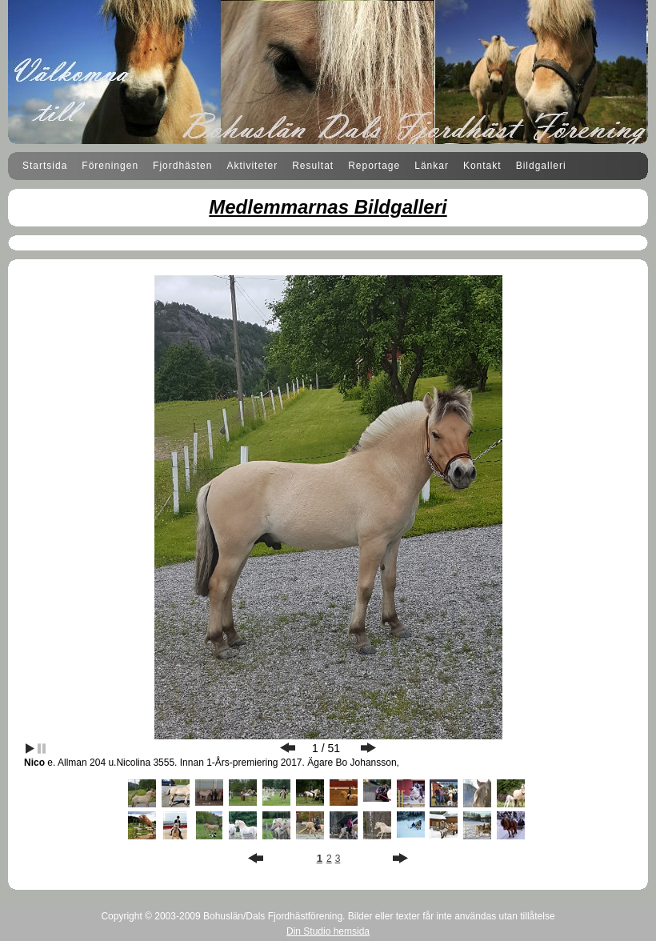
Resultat (313, 165)
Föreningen (110, 165)
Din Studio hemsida (328, 931)
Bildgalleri (541, 165)
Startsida (44, 165)
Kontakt (482, 165)
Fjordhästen (182, 165)
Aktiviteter (252, 165)
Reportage (374, 165)
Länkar (431, 165)
